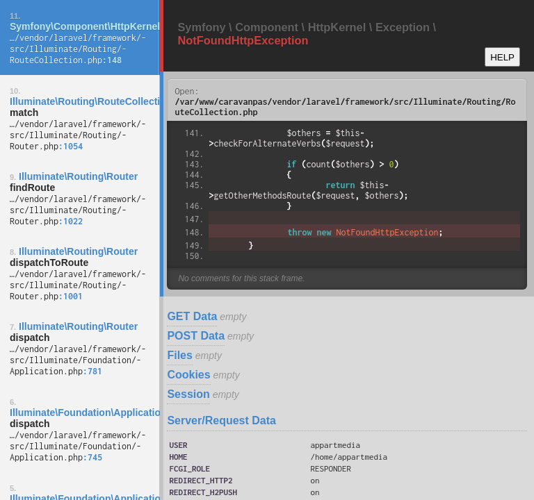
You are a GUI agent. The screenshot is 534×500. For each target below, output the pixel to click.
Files (179, 355)
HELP (502, 57)
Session (188, 394)
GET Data (192, 316)
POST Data (196, 336)
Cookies (188, 375)
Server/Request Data (221, 420)
